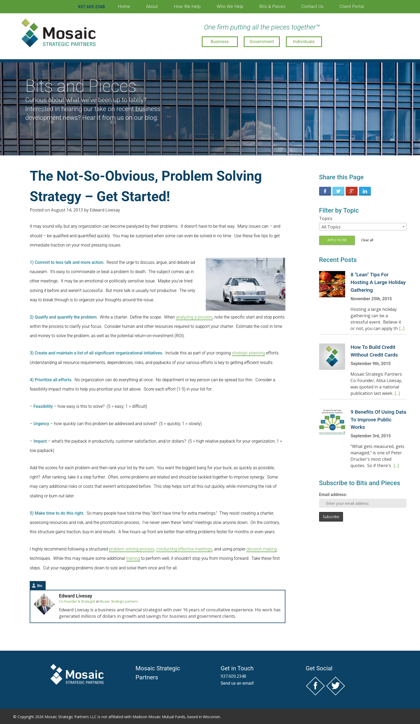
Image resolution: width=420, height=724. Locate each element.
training (133, 558)
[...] (401, 328)
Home (124, 6)
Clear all (367, 240)
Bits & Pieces (272, 6)
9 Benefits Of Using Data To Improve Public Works (378, 419)
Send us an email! (237, 683)
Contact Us (312, 6)
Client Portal (352, 6)
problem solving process (131, 549)
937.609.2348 (91, 6)
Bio (39, 585)
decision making (261, 549)
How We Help (187, 6)
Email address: (333, 494)
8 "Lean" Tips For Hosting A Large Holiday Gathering (377, 282)
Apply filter (337, 240)
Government (262, 41)
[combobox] (363, 226)
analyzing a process (194, 317)
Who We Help (230, 6)
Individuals (304, 41)
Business (220, 41)
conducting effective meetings (184, 549)
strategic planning (248, 352)
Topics (325, 218)
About (152, 6)
